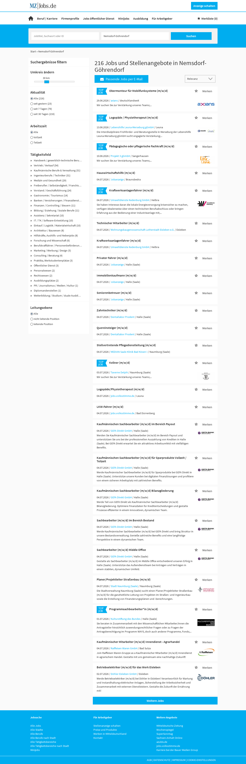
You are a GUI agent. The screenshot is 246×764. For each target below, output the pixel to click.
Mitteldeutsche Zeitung (169, 725)
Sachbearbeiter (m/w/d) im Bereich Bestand (125, 520)
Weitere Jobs (155, 701)
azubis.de (161, 742)
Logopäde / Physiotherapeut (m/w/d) (133, 117)
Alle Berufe (36, 734)
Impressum (178, 760)
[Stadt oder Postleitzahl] (135, 36)
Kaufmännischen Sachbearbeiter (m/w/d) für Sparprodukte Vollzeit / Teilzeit (141, 459)
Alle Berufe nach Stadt (43, 738)
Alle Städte (36, 729)
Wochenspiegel (165, 729)
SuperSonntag (164, 734)
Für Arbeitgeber (162, 18)
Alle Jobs (35, 725)
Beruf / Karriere (47, 18)
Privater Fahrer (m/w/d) (112, 258)
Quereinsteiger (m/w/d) (112, 328)
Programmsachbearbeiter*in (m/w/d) (133, 609)
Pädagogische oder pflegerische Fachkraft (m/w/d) (141, 146)
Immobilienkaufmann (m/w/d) (116, 275)
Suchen (191, 36)
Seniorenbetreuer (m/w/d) (114, 293)
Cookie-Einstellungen (201, 760)
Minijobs (123, 18)
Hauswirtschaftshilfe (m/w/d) (116, 173)
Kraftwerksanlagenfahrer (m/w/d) (131, 190)
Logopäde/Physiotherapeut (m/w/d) (120, 389)
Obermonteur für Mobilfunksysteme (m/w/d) (138, 91)
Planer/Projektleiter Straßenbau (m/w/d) (123, 579)
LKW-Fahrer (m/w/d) (110, 407)
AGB (149, 760)
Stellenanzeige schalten (107, 725)
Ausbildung (140, 18)
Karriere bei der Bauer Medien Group (177, 750)
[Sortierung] (196, 78)
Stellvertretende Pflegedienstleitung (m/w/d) (126, 345)
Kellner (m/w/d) (119, 362)
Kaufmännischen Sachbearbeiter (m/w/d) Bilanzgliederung (135, 491)
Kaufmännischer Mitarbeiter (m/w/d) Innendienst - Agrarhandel (138, 642)
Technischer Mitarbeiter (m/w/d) (118, 223)
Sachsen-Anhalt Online (169, 738)
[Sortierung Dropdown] (211, 78)
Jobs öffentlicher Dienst (98, 18)
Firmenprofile (70, 18)
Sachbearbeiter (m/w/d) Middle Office (121, 550)
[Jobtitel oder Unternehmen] (65, 36)
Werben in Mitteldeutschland (109, 734)
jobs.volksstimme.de (168, 746)
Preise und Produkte (105, 729)
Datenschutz (161, 760)
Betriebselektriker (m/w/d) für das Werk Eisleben (128, 667)
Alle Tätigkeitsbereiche (43, 742)
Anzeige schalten (204, 6)
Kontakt (98, 738)
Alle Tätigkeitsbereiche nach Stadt (49, 746)
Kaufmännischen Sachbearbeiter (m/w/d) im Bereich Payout (136, 424)
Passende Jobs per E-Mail (121, 79)
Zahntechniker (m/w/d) (112, 310)
